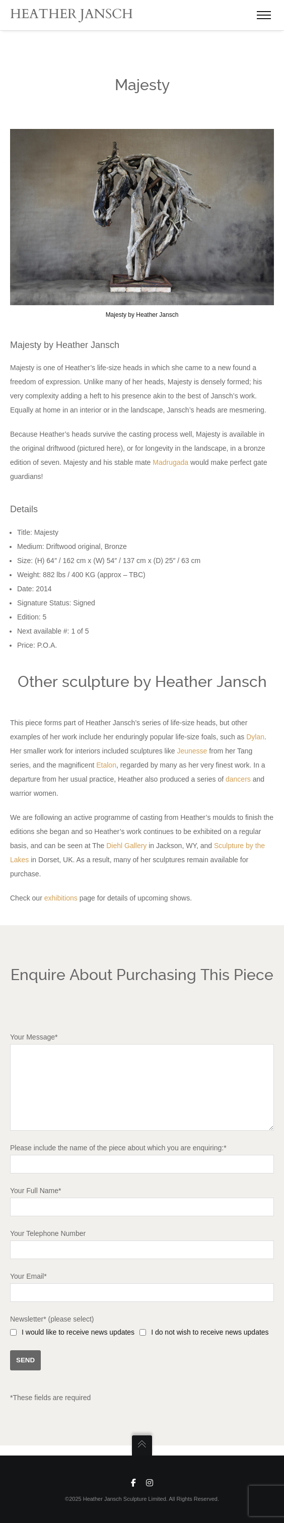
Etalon (106, 760)
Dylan (255, 732)
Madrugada (170, 457)
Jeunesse (192, 746)
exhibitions (61, 893)
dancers (238, 774)
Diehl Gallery (126, 841)
